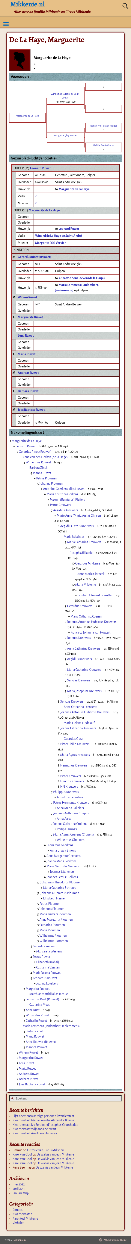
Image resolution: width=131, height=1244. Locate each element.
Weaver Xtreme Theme (115, 1240)
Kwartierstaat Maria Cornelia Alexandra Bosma (43, 1120)
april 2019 (19, 1188)
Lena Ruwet (26, 335)
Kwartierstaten (22, 1214)
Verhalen (18, 1223)
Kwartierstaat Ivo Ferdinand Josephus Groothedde (45, 1124)
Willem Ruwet (27, 297)
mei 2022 (19, 1184)
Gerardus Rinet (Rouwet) (34, 257)
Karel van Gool (22, 1154)
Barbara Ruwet (28, 391)
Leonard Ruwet (40, 168)
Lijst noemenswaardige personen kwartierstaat (43, 1116)
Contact (18, 1210)
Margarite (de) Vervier (50, 243)
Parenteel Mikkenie (25, 1218)
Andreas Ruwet (28, 372)
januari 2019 (21, 1193)
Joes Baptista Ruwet (31, 409)
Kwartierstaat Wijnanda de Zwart (34, 1129)
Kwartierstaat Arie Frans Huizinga (35, 1133)
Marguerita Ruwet (30, 317)
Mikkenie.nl (20, 1240)
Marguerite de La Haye (44, 210)
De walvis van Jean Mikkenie (55, 1154)
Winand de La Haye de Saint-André (58, 235)
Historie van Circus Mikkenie (46, 1150)
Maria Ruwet (26, 354)
